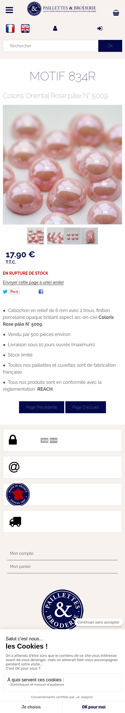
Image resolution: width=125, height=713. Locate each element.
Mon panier (20, 566)
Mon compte (21, 553)
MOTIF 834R (62, 76)
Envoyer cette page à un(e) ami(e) (33, 282)
